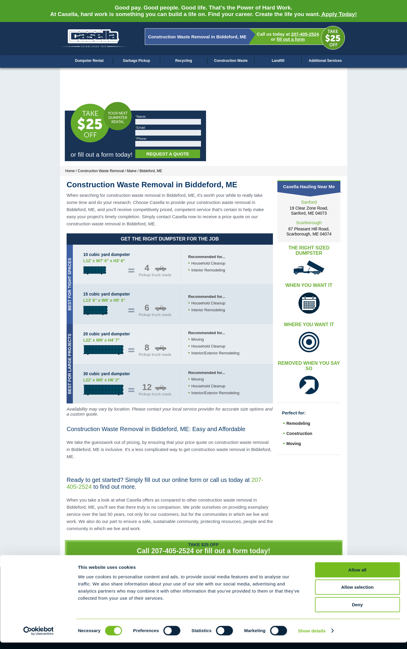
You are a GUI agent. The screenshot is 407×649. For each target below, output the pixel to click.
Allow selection (357, 593)
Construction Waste (231, 61)
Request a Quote (167, 153)
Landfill (278, 61)
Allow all (357, 576)
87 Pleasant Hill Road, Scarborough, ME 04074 (308, 231)
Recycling (183, 61)
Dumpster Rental (89, 61)
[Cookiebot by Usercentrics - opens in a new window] (38, 637)
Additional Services (325, 61)
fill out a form (290, 39)
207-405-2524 (305, 34)
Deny (357, 611)
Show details (312, 637)
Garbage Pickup (136, 61)
